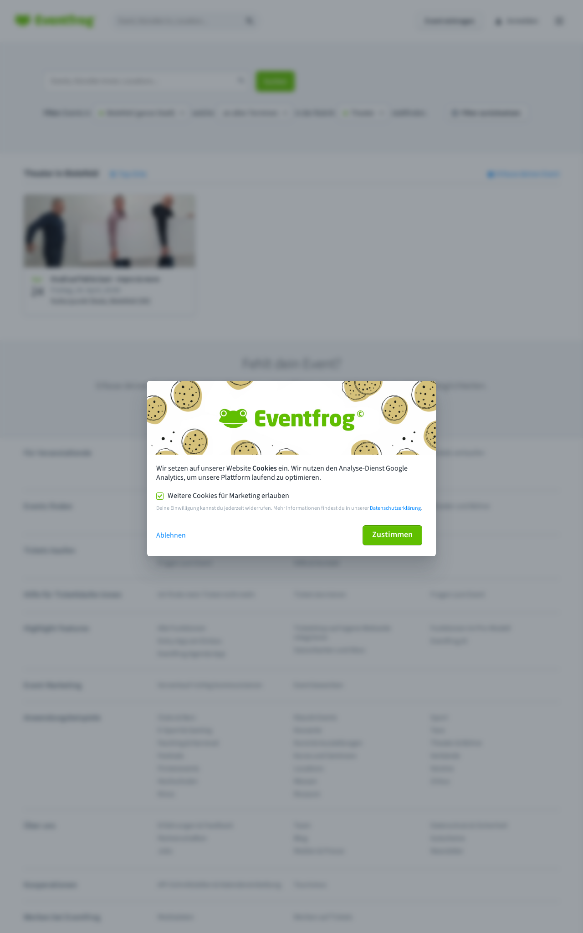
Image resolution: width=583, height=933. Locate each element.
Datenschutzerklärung (395, 508)
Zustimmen (392, 534)
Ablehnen (171, 535)
